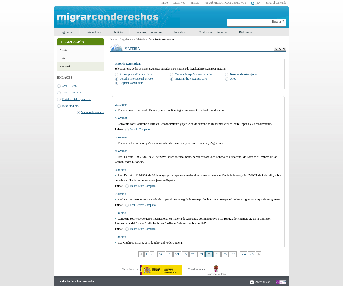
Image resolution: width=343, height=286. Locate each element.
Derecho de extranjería (243, 74)
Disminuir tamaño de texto (276, 48)
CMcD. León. (69, 85)
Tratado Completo (140, 129)
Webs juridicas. (70, 105)
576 (217, 254)
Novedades (180, 32)
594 (244, 254)
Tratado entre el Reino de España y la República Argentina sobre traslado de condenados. (171, 110)
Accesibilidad (262, 282)
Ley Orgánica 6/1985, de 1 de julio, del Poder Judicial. (150, 242)
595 (252, 254)
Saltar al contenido (276, 2)
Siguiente (258, 254)
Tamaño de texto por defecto (280, 48)
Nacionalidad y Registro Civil (191, 78)
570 (169, 254)
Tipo (64, 49)
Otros (233, 78)
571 (177, 254)
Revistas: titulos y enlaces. (76, 99)
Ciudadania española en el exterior (193, 74)
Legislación (67, 32)
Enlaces (195, 2)
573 (193, 254)
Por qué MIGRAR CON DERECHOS (225, 2)
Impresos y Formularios (149, 32)
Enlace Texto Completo (143, 185)
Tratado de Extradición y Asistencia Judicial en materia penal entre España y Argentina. (170, 143)
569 (161, 254)
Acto (64, 58)
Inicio (164, 2)
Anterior (141, 254)
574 (201, 254)
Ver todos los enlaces (92, 112)
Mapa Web (179, 2)
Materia (66, 66)
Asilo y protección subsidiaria (136, 74)
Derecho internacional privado (136, 78)
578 (233, 254)
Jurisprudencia (94, 32)
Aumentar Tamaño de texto (284, 48)
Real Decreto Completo (143, 205)
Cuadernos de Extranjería (213, 32)
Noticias (118, 32)
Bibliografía (245, 32)
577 (225, 254)
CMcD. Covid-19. (72, 92)
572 (185, 254)
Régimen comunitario (131, 83)
